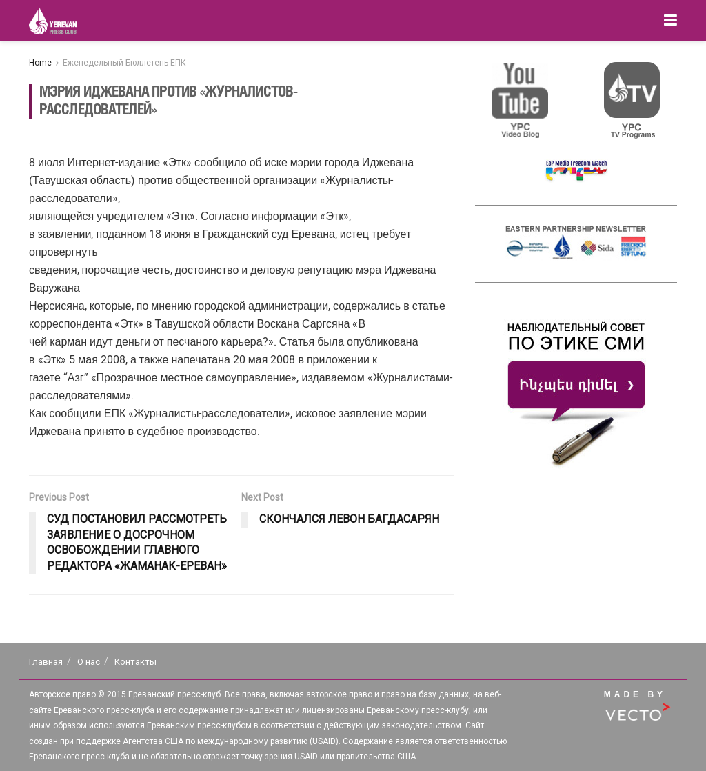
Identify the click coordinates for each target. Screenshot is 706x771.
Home (40, 63)
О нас (88, 662)
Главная (46, 662)
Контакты (135, 662)
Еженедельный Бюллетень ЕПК (124, 63)
